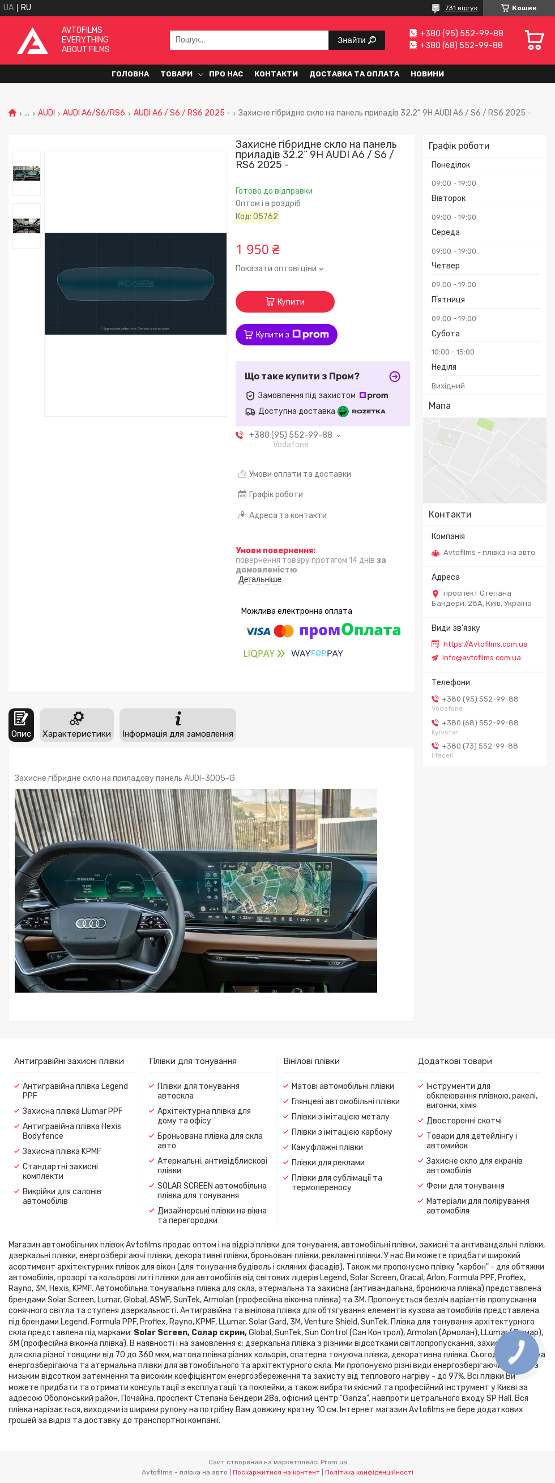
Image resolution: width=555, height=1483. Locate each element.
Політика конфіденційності (369, 1472)
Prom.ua (334, 1462)
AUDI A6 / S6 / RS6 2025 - (182, 113)
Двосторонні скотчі (464, 1121)
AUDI (46, 113)
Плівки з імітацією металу (341, 1117)
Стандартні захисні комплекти (60, 1171)
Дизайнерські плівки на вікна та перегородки (212, 1215)
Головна (130, 74)
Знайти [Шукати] (353, 40)
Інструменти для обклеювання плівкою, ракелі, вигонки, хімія (481, 1096)
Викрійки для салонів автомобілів (62, 1196)
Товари (176, 74)
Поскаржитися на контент (276, 1472)
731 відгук (461, 8)
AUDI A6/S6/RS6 (94, 113)
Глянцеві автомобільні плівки (346, 1101)
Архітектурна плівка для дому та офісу (204, 1116)
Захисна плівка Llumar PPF (73, 1111)
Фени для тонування (465, 1186)
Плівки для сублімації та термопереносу (337, 1183)
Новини (427, 74)
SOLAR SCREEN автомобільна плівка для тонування (212, 1190)
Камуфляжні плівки (327, 1147)
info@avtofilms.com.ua (481, 657)
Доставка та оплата (354, 74)
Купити (291, 302)
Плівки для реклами (328, 1163)
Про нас (226, 74)
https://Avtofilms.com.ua (485, 644)
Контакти (276, 74)
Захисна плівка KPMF (62, 1151)
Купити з (292, 335)
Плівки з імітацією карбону (342, 1132)
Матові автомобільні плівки (343, 1086)
